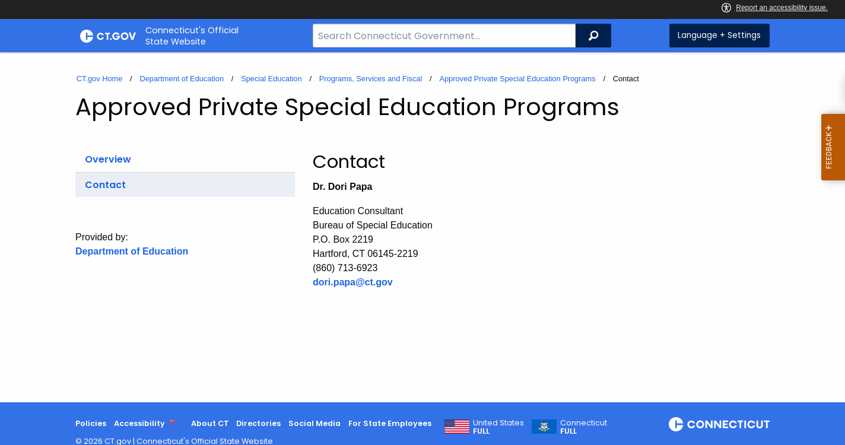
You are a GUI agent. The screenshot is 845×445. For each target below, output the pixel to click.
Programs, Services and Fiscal (370, 78)
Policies (90, 423)
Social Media (314, 423)
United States (498, 427)
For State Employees (389, 423)
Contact (105, 185)
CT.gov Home (100, 78)
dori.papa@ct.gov (353, 282)
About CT (210, 423)
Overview (108, 159)
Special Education (271, 78)
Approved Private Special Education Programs (517, 78)
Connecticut (583, 427)
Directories (258, 423)
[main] (422, 227)
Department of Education (181, 78)
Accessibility (139, 423)
